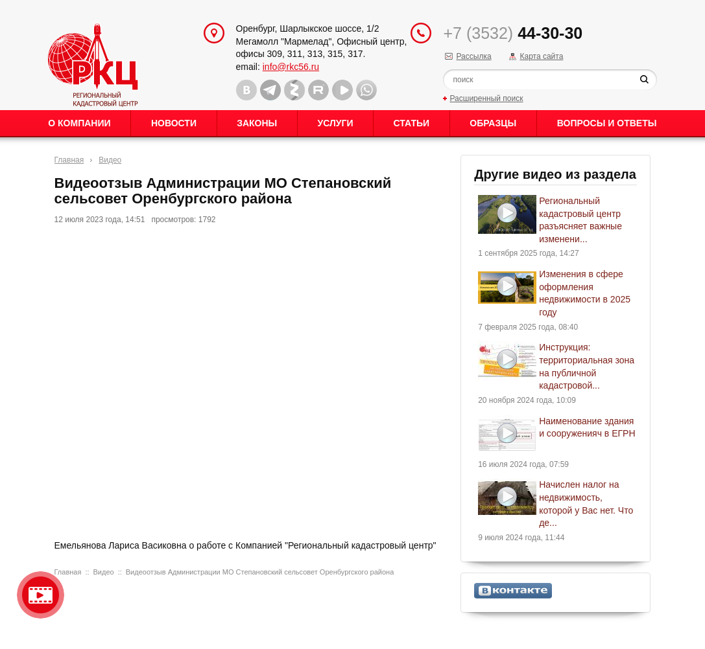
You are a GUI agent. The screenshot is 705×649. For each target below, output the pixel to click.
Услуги (335, 123)
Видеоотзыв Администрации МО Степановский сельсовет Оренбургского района (260, 572)
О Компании (79, 123)
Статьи (412, 123)
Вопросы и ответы (607, 123)
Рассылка (473, 56)
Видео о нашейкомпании (40, 595)
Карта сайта (541, 56)
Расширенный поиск (486, 98)
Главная (69, 160)
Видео (110, 160)
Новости (174, 123)
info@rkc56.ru (291, 67)
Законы (257, 123)
